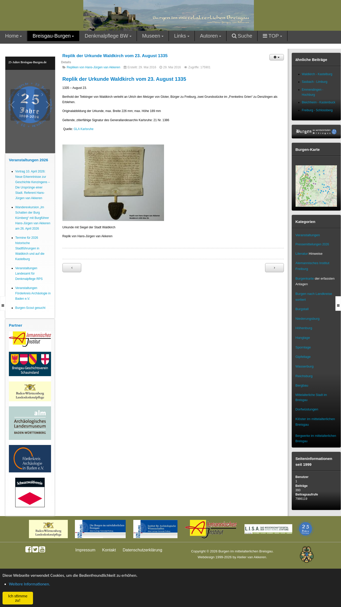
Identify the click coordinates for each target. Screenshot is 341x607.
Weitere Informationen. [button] (29, 584)
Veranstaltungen (308, 235)
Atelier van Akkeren (251, 557)
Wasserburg (305, 366)
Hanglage (303, 338)
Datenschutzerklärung (142, 550)
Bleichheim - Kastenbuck (318, 102)
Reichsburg (304, 376)
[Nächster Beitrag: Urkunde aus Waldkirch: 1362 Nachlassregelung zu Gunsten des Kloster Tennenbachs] (274, 267)
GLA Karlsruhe (83, 129)
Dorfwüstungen (307, 409)
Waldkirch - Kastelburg (317, 74)
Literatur (302, 253)
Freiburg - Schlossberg (317, 110)
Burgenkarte (305, 278)
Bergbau (302, 385)
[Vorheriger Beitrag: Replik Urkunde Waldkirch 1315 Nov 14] (71, 267)
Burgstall (302, 309)
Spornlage (303, 347)
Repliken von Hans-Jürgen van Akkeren (93, 67)
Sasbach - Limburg (315, 82)
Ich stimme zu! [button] (17, 598)
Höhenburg (304, 328)
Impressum (85, 550)
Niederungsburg (308, 319)
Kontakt (109, 550)
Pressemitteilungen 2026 (312, 244)
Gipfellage (303, 357)
